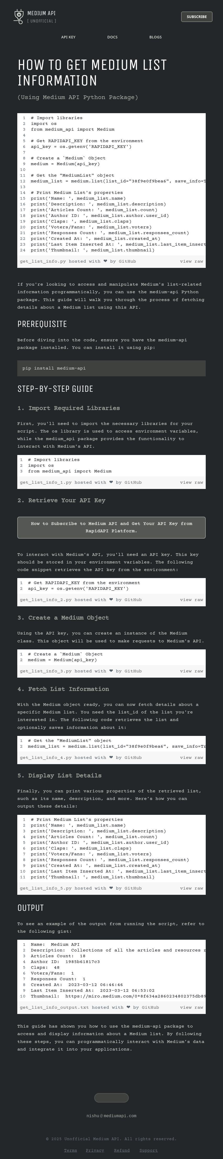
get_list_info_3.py (47, 671)
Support (149, 1150)
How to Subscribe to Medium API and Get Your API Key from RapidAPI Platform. (111, 527)
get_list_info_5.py (47, 888)
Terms (70, 1150)
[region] (111, 184)
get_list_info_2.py (47, 600)
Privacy (95, 1150)
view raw (191, 261)
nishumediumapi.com (111, 1116)
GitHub (127, 261)
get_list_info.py (44, 261)
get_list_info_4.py (47, 757)
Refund (122, 1150)
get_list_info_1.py (47, 482)
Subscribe (197, 16)
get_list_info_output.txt (56, 1007)
